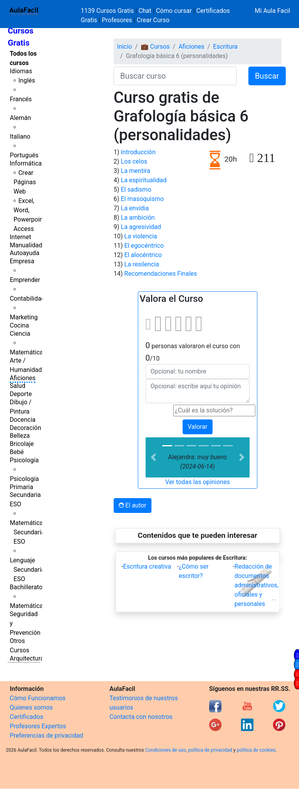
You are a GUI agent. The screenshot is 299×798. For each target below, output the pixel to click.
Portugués (24, 155)
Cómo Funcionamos (37, 698)
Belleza (20, 435)
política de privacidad (210, 750)
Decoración (25, 428)
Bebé (17, 452)
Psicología (24, 460)
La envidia (135, 208)
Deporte (21, 394)
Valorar (198, 426)
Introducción (138, 152)
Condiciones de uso (165, 750)
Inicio (124, 46)
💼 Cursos (155, 46)
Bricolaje (22, 443)
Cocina (19, 325)
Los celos (134, 161)
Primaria (21, 487)
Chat (145, 10)
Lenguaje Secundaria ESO (27, 570)
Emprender (25, 280)
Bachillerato (26, 587)
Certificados (26, 716)
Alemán (20, 118)
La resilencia (141, 264)
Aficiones (22, 378)
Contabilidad (27, 298)
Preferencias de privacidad (46, 735)
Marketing (23, 317)
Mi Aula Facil (272, 10)
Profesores (117, 20)
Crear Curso (153, 20)
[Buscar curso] (175, 76)
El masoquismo (142, 199)
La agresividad (141, 227)
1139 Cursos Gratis (108, 10)
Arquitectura (27, 658)
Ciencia (20, 333)
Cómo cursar (174, 10)
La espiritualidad (144, 180)
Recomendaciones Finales (160, 273)
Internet (20, 237)
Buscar (267, 76)
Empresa (22, 261)
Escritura (225, 46)
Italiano (20, 136)
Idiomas (21, 71)
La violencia (140, 236)
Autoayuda (24, 253)
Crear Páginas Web (25, 182)
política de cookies (256, 750)
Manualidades (29, 245)
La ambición (138, 217)
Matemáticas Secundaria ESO (28, 532)
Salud (17, 385)
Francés (21, 99)
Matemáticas (28, 352)
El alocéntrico (143, 255)
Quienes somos (31, 707)
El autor (132, 505)
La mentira (135, 170)
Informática (26, 163)
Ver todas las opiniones (197, 482)
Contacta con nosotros (140, 716)
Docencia (22, 419)
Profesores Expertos (38, 726)
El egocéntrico (144, 245)
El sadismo (136, 189)
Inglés (26, 80)
